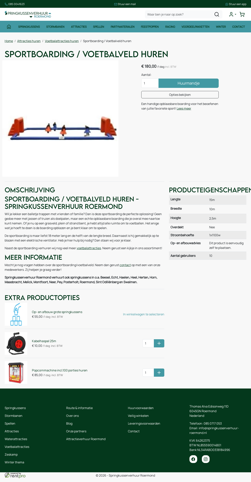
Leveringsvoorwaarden (144, 423)
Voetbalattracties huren (62, 41)
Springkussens (29, 27)
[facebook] (193, 459)
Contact (238, 27)
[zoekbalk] (183, 14)
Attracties (79, 27)
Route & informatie (79, 408)
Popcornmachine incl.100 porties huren (59, 370)
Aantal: (146, 75)
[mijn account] (232, 14)
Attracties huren (29, 41)
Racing (170, 27)
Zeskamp (11, 454)
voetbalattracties (89, 248)
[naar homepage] (28, 14)
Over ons (72, 416)
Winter (221, 27)
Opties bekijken (180, 95)
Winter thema (14, 462)
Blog (69, 423)
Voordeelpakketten (195, 27)
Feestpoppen (150, 27)
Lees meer (184, 108)
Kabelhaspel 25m (44, 341)
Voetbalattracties (17, 447)
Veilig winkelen (138, 416)
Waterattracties (16, 439)
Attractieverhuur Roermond (85, 439)
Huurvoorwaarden (141, 408)
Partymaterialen (122, 27)
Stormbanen (55, 27)
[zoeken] (217, 14)
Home (9, 41)
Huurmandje (189, 83)
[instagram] (206, 459)
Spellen (98, 27)
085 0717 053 (213, 423)
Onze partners (76, 431)
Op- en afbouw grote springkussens (57, 312)
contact (125, 265)
